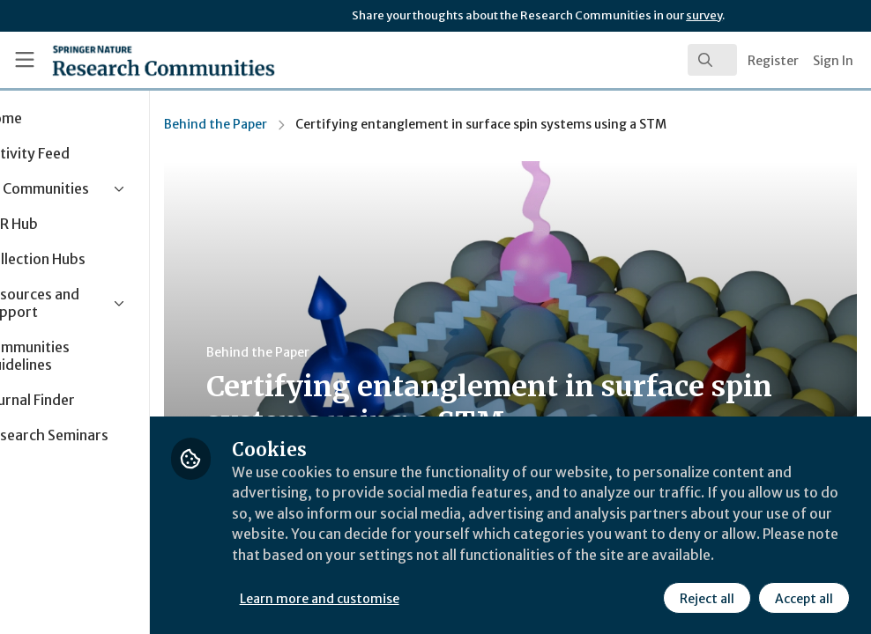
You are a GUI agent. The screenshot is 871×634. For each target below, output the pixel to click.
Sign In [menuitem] (833, 61)
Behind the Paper (291, 124)
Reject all (707, 598)
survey (704, 15)
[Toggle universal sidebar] (24, 60)
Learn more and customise (395, 598)
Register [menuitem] (773, 61)
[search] (712, 60)
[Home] (131, 60)
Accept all (804, 598)
